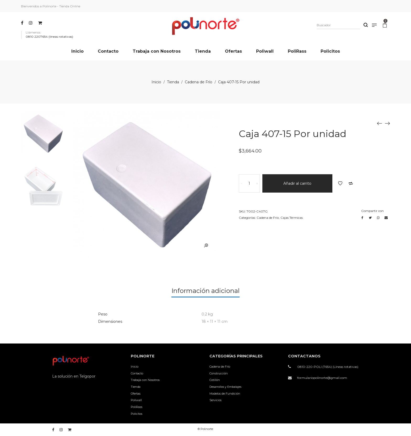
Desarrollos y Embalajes (225, 387)
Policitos (136, 414)
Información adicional (205, 291)
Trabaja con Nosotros (145, 380)
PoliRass (136, 407)
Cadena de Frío (198, 82)
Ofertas (135, 393)
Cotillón (214, 380)
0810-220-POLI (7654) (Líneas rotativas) (327, 367)
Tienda (173, 82)
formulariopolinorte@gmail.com (322, 378)
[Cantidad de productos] (249, 183)
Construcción (218, 373)
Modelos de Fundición (224, 393)
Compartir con (372, 211)
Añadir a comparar (350, 183)
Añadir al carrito (297, 183)
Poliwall (136, 400)
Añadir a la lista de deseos (340, 183)
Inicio (156, 82)
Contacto (137, 373)
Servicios (215, 400)
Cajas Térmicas (291, 218)
